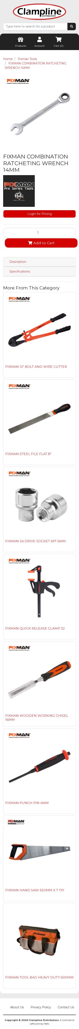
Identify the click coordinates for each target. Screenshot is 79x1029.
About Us (17, 1007)
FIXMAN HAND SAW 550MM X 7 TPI (34, 890)
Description (17, 262)
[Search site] (71, 26)
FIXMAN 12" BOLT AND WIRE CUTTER (36, 367)
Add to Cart (41, 243)
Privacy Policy (41, 1007)
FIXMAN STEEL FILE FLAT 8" (28, 454)
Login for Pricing (39, 214)
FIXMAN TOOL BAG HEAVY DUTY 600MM (39, 977)
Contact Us (66, 1007)
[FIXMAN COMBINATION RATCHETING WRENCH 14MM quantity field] (39, 232)
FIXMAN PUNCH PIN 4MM (27, 803)
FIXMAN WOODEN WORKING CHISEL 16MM (36, 718)
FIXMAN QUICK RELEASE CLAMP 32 (35, 628)
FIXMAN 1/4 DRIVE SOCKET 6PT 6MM (35, 541)
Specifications (19, 271)
